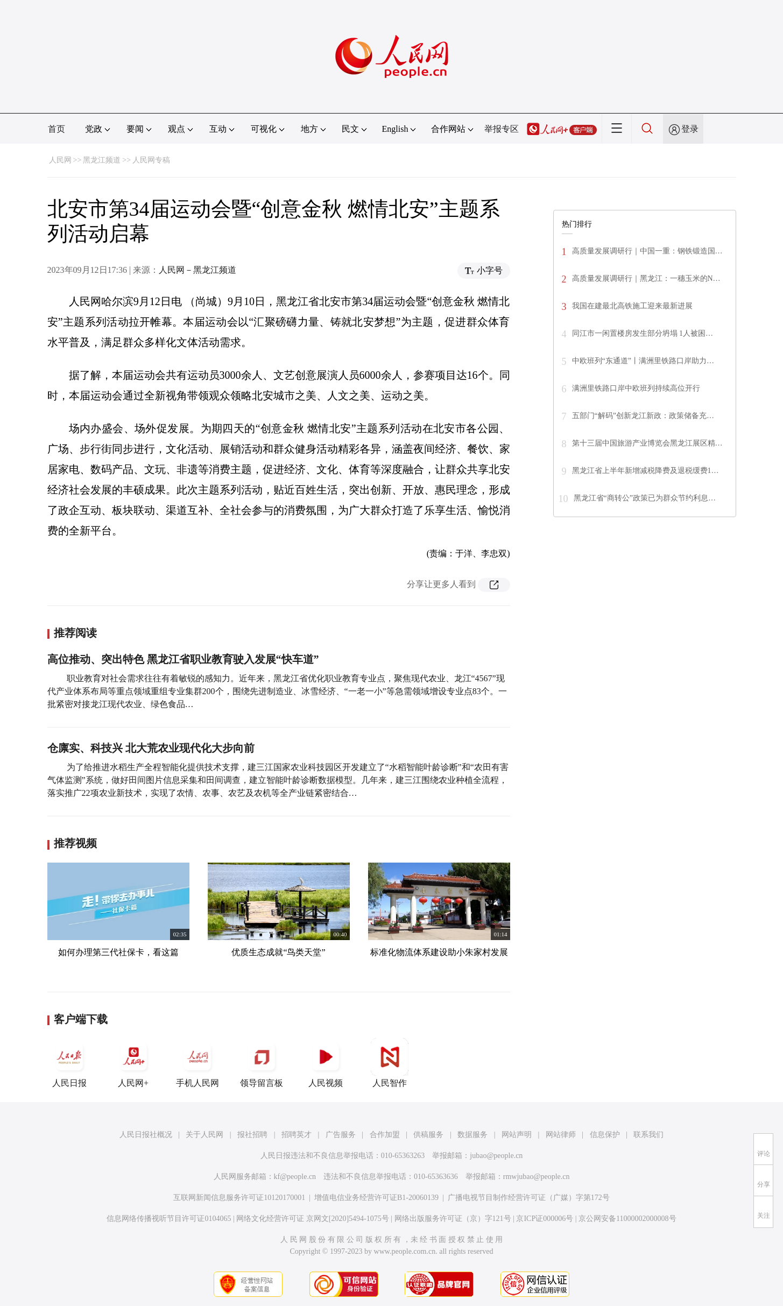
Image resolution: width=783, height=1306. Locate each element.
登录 (690, 128)
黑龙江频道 (102, 160)
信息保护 (605, 1135)
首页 (56, 128)
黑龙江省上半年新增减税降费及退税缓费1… (645, 471)
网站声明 (517, 1135)
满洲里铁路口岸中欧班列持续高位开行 (636, 388)
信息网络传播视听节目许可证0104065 (169, 1219)
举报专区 (501, 128)
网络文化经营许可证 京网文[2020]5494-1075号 (312, 1219)
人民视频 (325, 1063)
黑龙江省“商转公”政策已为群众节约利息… (645, 498)
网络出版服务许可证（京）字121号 (452, 1219)
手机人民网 (197, 1063)
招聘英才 (296, 1135)
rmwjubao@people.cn (536, 1177)
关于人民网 (204, 1135)
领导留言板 (261, 1063)
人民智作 (389, 1063)
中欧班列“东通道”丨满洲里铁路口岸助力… (643, 361)
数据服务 (472, 1135)
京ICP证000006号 (544, 1219)
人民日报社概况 (145, 1135)
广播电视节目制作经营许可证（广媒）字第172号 (529, 1198)
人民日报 (69, 1063)
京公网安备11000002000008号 (627, 1219)
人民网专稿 (151, 160)
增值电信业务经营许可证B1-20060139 (376, 1198)
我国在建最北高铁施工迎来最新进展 (632, 306)
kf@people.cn (295, 1177)
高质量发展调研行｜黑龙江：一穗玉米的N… (646, 278)
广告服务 (341, 1135)
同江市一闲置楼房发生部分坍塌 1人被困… (643, 333)
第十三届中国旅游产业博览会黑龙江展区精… (647, 443)
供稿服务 (428, 1135)
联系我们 (648, 1135)
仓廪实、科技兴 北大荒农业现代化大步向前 (151, 748)
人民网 (60, 160)
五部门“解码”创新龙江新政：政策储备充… (643, 416)
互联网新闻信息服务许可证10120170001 (239, 1198)
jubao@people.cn (496, 1156)
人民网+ (133, 1063)
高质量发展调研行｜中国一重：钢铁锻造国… (647, 251)
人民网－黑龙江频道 (197, 269)
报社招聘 (252, 1135)
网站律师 (561, 1135)
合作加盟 (385, 1135)
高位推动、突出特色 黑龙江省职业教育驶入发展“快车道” (183, 659)
